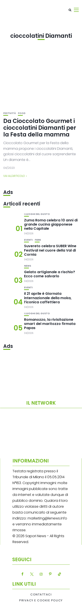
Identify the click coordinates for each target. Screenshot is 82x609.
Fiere (38, 240)
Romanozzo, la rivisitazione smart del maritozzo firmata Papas (49, 323)
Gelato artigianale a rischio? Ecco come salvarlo (49, 274)
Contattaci (41, 594)
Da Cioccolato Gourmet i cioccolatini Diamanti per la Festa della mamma (39, 127)
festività (9, 113)
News (27, 266)
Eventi (28, 240)
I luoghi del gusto (37, 214)
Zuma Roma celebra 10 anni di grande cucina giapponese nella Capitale (51, 224)
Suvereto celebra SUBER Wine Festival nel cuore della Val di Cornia (50, 250)
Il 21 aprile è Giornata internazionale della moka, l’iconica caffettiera (48, 297)
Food (21, 113)
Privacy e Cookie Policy (41, 600)
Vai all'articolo (14, 176)
